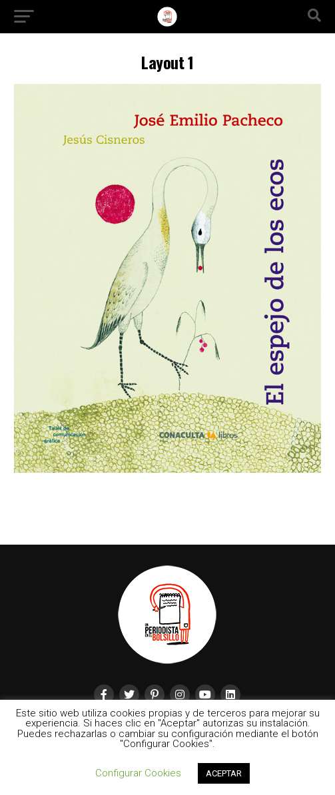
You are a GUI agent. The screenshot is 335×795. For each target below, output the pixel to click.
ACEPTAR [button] (224, 773)
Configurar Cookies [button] (138, 773)
